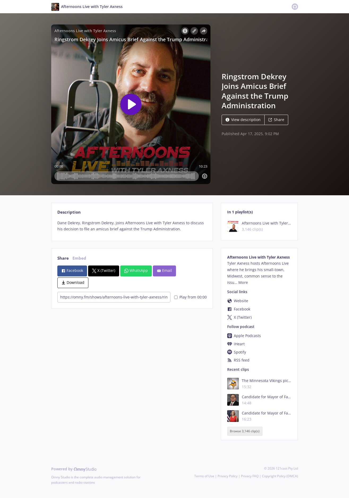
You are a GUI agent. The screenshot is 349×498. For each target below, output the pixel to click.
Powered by (74, 468)
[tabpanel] (132, 226)
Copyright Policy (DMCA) (280, 476)
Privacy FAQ (249, 476)
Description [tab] (69, 212)
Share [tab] (63, 258)
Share (276, 119)
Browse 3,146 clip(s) (245, 431)
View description (243, 119)
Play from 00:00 (190, 297)
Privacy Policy (228, 476)
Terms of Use (204, 476)
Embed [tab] (79, 258)
